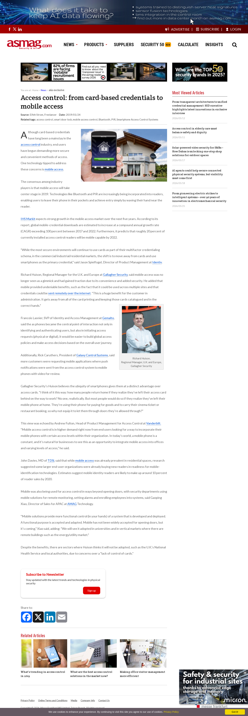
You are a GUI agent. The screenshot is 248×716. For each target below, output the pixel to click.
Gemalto (108, 318)
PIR (113, 119)
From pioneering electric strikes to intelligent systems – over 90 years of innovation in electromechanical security (199, 197)
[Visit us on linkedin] (19, 29)
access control (45, 119)
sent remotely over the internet (69, 293)
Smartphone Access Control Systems (137, 119)
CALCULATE (188, 44)
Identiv (157, 262)
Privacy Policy (28, 700)
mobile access (54, 169)
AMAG (72, 504)
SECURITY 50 (152, 44)
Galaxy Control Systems (92, 355)
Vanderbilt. (153, 423)
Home (35, 90)
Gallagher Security (115, 274)
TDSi (51, 460)
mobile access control (85, 119)
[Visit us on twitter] (14, 29)
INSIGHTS (214, 44)
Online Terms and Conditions (52, 700)
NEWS (70, 44)
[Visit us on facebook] (9, 29)
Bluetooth (104, 119)
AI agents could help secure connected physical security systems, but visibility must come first (197, 174)
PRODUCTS (95, 44)
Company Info (88, 700)
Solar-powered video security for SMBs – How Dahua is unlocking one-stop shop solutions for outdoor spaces (197, 151)
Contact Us (104, 700)
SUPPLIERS (124, 44)
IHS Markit (28, 219)
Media (74, 700)
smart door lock (63, 119)
